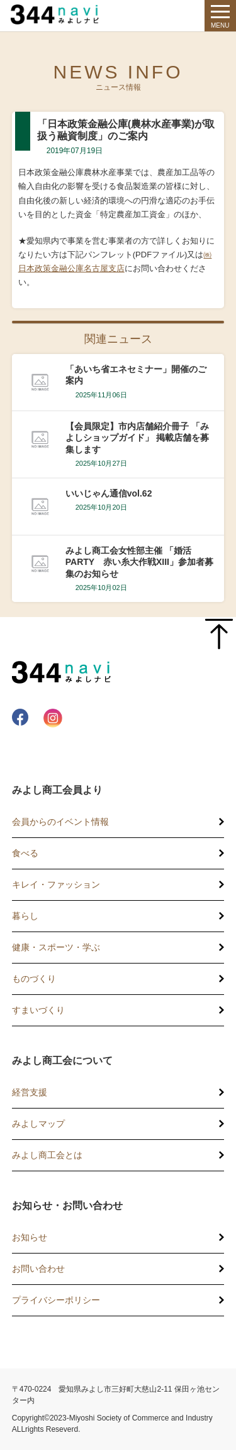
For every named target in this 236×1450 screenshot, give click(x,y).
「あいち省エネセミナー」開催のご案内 (135, 374)
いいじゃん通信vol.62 (108, 493)
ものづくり (34, 979)
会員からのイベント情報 (60, 822)
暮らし (25, 916)
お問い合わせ (38, 1269)
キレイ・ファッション (56, 884)
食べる (25, 853)
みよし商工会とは (47, 1155)
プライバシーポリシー (56, 1300)
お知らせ (29, 1237)
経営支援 (29, 1092)
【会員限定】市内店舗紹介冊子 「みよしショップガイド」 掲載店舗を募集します (137, 437)
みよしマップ (38, 1124)
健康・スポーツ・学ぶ (56, 947)
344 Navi (57, 14)
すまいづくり (38, 1010)
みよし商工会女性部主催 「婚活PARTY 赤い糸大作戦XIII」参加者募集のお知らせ (139, 561)
